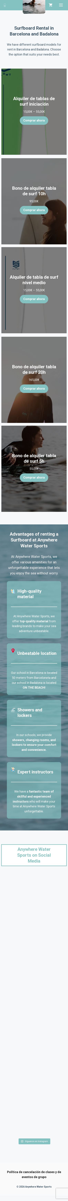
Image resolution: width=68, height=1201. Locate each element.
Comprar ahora (34, 120)
